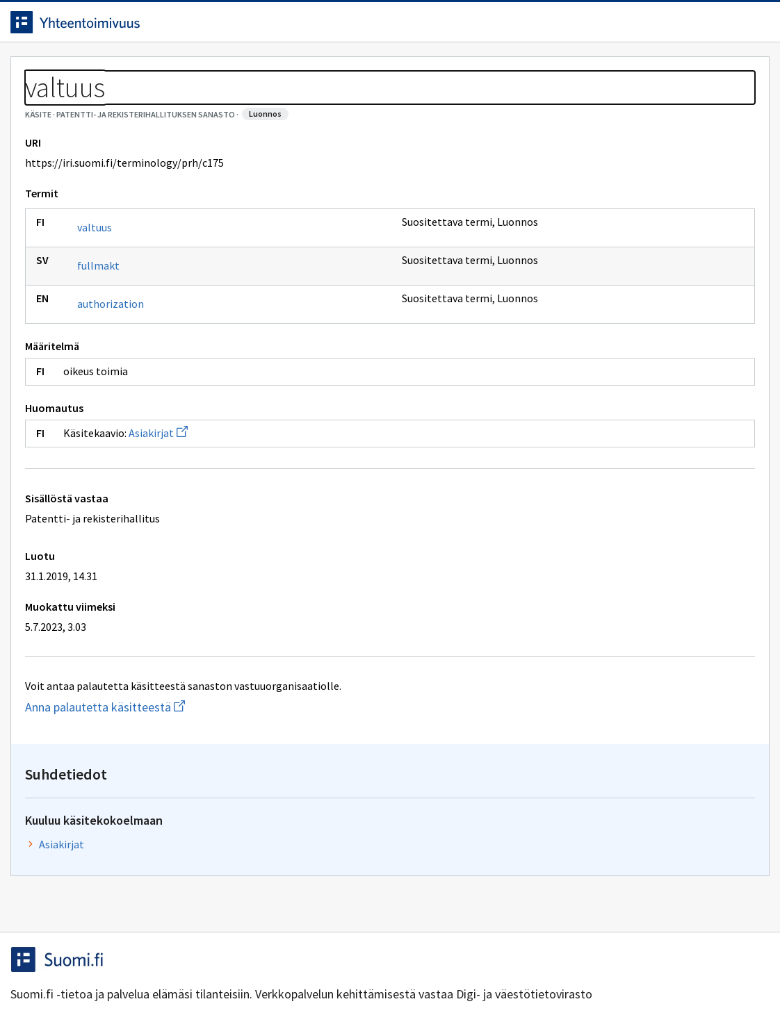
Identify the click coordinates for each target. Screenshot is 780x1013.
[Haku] (428, 27)
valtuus (105, 290)
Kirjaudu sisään (702, 27)
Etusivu (43, 71)
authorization (121, 367)
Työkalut (121, 71)
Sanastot (43, 104)
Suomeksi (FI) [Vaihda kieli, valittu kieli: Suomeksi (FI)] (505, 27)
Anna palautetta (69, 973)
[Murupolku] (390, 104)
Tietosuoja (181, 973)
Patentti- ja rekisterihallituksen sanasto (177, 104)
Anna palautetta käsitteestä (170, 770)
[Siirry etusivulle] (123, 27)
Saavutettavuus (291, 973)
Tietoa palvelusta (222, 71)
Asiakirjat (168, 496)
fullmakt (109, 329)
